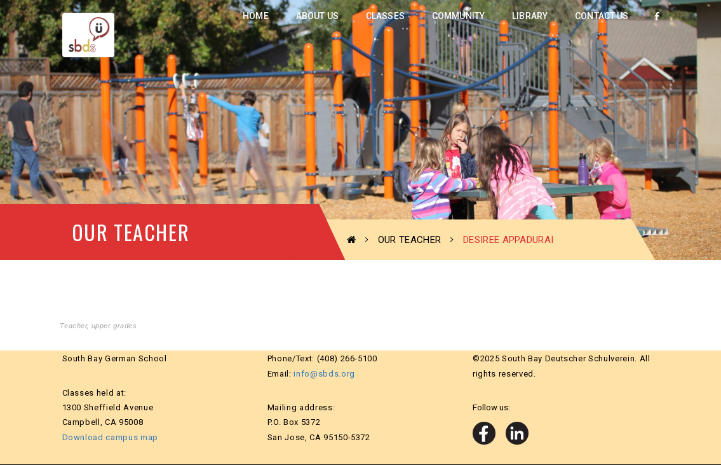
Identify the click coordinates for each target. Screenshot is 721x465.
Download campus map (110, 437)
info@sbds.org (323, 373)
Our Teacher (409, 240)
